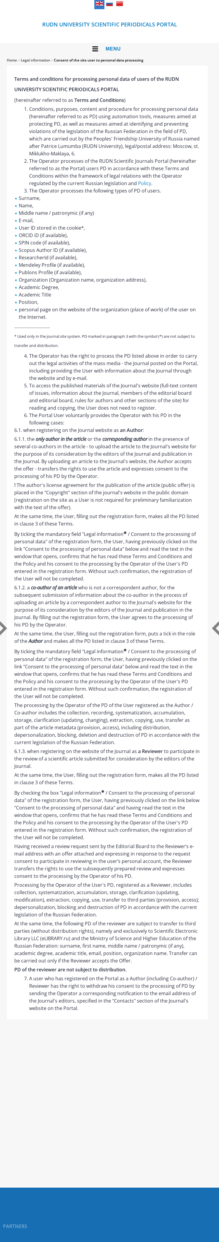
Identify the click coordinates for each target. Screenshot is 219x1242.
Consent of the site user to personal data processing (98, 60)
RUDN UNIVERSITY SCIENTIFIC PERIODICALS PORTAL (109, 24)
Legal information (35, 60)
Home (12, 60)
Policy (144, 183)
